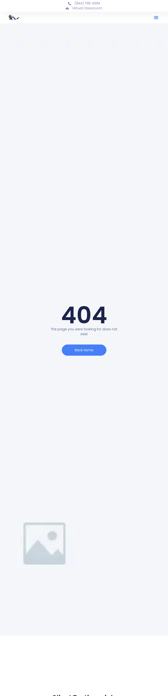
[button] (156, 17)
